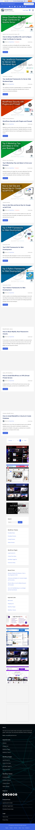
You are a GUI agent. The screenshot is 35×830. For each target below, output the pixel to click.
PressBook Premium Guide (8, 809)
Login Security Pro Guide (7, 802)
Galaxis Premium (11, 542)
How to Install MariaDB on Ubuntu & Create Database (17, 417)
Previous (10, 440)
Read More (5, 52)
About (20, 827)
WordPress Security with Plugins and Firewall (17, 121)
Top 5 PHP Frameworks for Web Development (13, 248)
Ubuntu (15, 34)
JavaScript (10, 76)
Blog (23, 827)
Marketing (11, 160)
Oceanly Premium (11, 539)
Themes (11, 827)
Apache (4, 34)
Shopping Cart (11, 603)
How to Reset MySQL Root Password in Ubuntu (15, 333)
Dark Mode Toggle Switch (8, 806)
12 (22, 440)
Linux (7, 34)
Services (15, 827)
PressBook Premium (12, 536)
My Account (10, 600)
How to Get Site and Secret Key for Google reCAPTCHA (17, 206)
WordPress (12, 118)
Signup (27, 10)
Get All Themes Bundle (29, 3)
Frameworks (5, 76)
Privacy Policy (5, 819)
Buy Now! (29, 1)
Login (24, 10)
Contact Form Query (12, 556)
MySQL (7, 329)
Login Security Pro (11, 553)
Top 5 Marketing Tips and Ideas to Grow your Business (17, 164)
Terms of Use (5, 816)
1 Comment (16, 168)
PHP (9, 244)
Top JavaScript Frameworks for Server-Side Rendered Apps (17, 80)
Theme (22, 1)
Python (9, 285)
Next (25, 440)
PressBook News (11, 533)
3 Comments (16, 42)
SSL (13, 34)
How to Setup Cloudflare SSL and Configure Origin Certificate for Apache (17, 38)
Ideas (8, 160)
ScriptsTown (8, 10)
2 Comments (16, 210)
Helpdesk (4, 743)
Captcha (4, 202)
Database (5, 413)
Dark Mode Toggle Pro (12, 559)
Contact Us (27, 827)
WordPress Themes (12, 610)
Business (4, 160)
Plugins (4, 118)
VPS (18, 34)
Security (10, 34)
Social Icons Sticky (11, 562)
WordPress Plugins (11, 606)
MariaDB (4, 329)
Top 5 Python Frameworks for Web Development (14, 289)
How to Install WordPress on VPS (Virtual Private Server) (16, 377)
